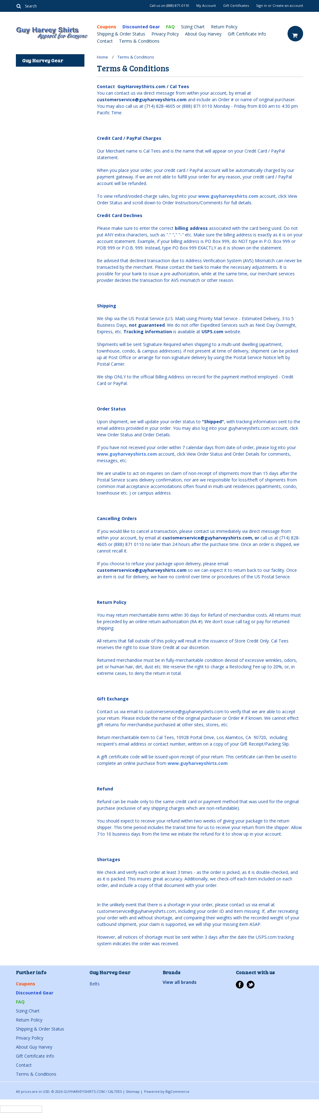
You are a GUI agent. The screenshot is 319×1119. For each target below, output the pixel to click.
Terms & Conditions (139, 41)
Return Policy (224, 27)
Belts (94, 984)
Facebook (240, 985)
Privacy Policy (165, 34)
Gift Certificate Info (247, 34)
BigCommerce (177, 1091)
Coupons (106, 27)
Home (102, 57)
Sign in (261, 5)
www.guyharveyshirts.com (228, 196)
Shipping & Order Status (121, 34)
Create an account (288, 5)
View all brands (180, 982)
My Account (206, 5)
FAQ (170, 27)
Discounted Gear (141, 27)
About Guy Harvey (203, 34)
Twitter (251, 985)
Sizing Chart (193, 27)
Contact (105, 41)
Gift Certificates (236, 5)
